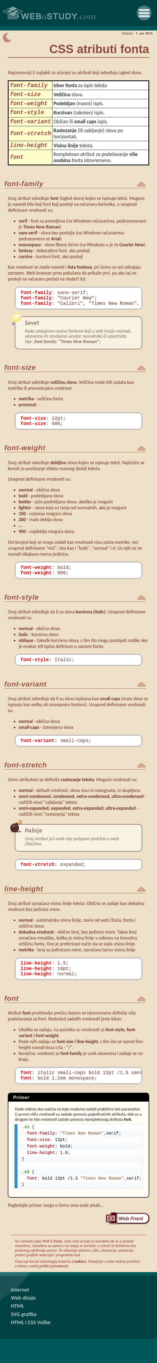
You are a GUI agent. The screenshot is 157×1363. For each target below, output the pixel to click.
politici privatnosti (54, 1290)
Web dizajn (23, 1322)
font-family (28, 86)
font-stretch (30, 140)
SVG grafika (23, 1338)
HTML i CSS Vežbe (31, 1346)
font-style (27, 117)
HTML (17, 1330)
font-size (25, 96)
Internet (20, 1314)
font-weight (28, 107)
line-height (28, 153)
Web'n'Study (52, 1265)
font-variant (30, 128)
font (16, 165)
